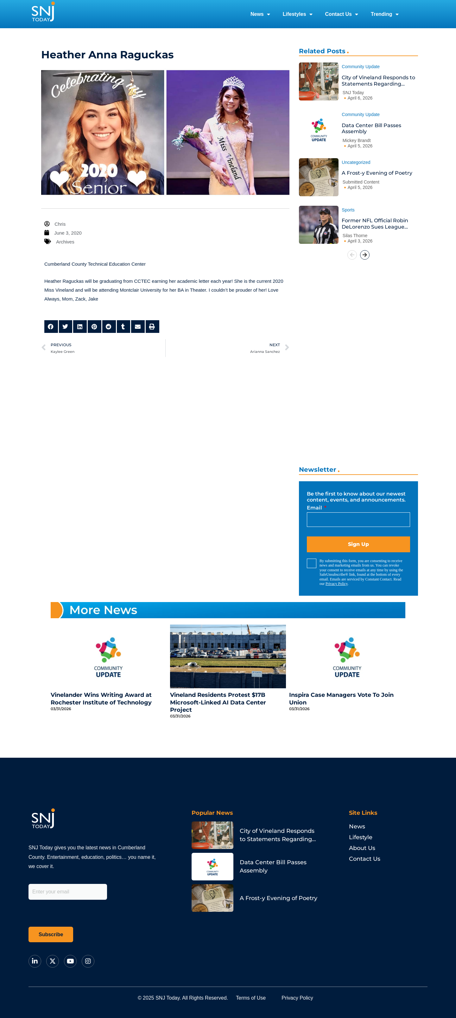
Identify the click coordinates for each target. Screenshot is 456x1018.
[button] (51, 326)
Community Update (361, 66)
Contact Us (341, 14)
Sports (348, 209)
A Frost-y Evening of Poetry (377, 173)
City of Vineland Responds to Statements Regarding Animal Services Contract (378, 81)
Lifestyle (360, 837)
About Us (362, 848)
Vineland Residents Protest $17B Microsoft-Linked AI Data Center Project (218, 702)
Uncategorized (356, 162)
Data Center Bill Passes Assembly (371, 128)
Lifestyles (298, 14)
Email (315, 508)
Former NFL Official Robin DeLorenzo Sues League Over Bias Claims (375, 223)
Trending (385, 14)
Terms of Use (251, 998)
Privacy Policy (337, 583)
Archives (65, 241)
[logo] (43, 14)
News (260, 14)
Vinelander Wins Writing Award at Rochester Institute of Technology (101, 698)
